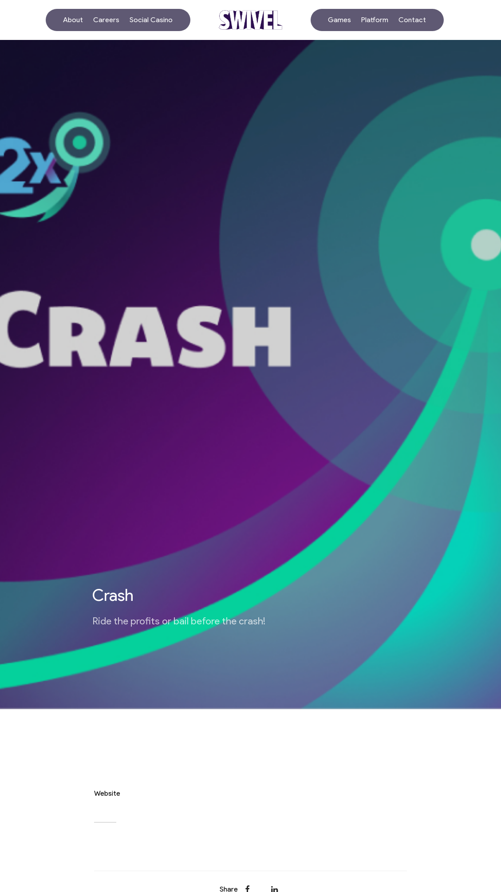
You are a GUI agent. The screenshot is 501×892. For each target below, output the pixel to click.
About (73, 20)
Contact (412, 20)
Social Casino (151, 20)
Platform (374, 20)
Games (339, 20)
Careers (106, 20)
